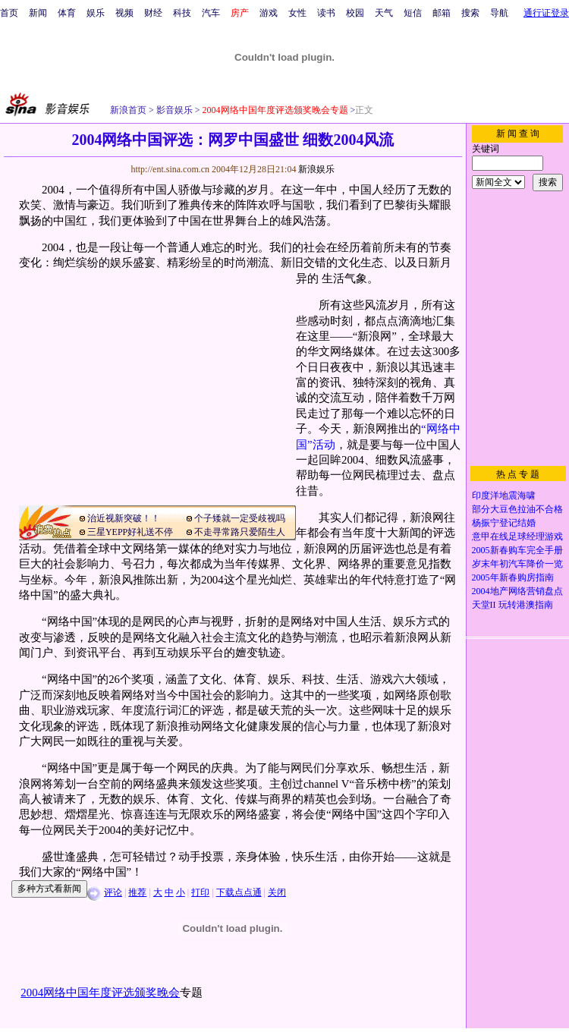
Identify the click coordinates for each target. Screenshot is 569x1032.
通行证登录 (546, 13)
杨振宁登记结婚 (504, 523)
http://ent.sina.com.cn (171, 169)
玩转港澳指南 (525, 604)
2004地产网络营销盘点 (517, 591)
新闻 (38, 13)
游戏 (268, 13)
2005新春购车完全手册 (517, 550)
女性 (297, 13)
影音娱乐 (174, 110)
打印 (200, 892)
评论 (113, 892)
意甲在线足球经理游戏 (517, 536)
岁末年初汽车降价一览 (517, 563)
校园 (355, 13)
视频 (124, 13)
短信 (413, 13)
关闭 (277, 892)
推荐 (137, 892)
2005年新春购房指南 (513, 577)
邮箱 (441, 13)
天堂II (484, 604)
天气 (384, 13)
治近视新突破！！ (123, 518)
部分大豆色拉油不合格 (517, 509)
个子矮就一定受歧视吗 (239, 518)
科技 (182, 13)
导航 (499, 13)
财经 (153, 13)
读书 (326, 13)
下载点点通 (239, 892)
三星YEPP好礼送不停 (130, 532)
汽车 (211, 13)
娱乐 (95, 13)
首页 (9, 13)
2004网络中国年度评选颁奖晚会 (100, 992)
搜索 (470, 13)
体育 (67, 13)
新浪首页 (128, 110)
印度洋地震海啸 (504, 495)
